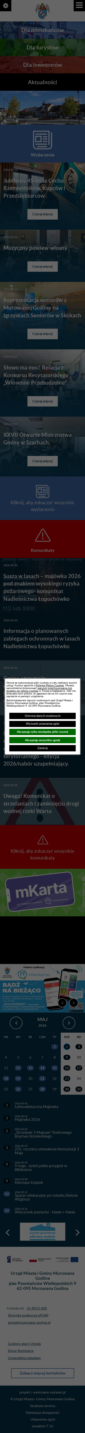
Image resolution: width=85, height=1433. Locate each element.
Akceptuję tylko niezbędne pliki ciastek (42, 732)
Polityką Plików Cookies (50, 685)
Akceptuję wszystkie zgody (42, 740)
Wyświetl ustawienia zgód (42, 723)
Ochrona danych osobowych (43, 716)
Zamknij (42, 748)
